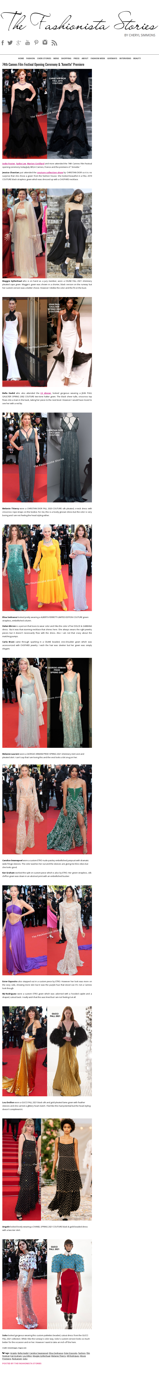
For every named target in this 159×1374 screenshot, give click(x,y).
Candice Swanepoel (38, 1353)
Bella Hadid (23, 1353)
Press (76, 58)
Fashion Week (98, 58)
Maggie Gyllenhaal (41, 1356)
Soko (25, 1358)
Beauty (137, 58)
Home (21, 58)
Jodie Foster (8, 163)
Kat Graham (16, 1356)
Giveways (112, 58)
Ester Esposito (70, 1353)
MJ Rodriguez (73, 1356)
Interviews (125, 58)
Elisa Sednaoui (56, 1353)
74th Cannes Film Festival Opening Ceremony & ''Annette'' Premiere (43, 64)
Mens (56, 58)
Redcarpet (17, 1358)
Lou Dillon (27, 1356)
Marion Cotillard (35, 163)
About (85, 58)
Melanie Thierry (58, 1356)
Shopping (66, 58)
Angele (13, 1353)
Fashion (30, 58)
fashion (82, 1353)
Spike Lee (21, 163)
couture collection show (50, 172)
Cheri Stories (44, 58)
